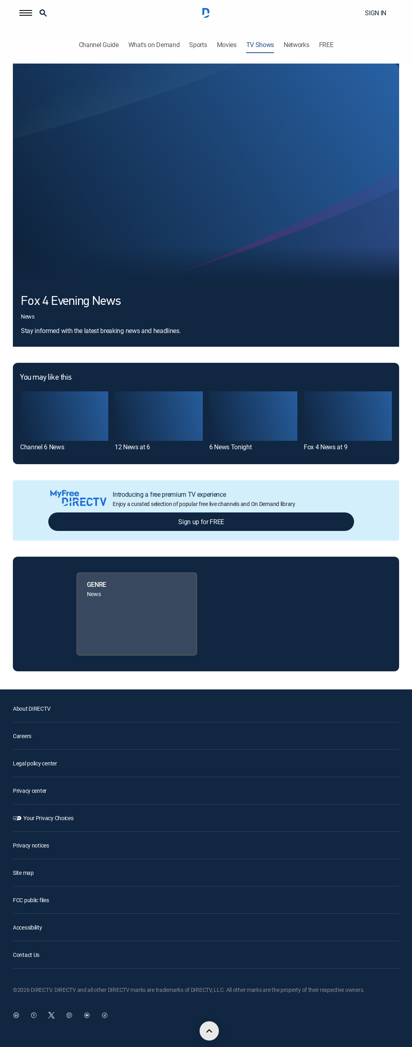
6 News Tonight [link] (230, 446)
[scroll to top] (209, 1031)
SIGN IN (375, 12)
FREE (326, 45)
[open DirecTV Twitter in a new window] (51, 1015)
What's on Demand (154, 45)
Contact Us (26, 955)
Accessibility (27, 927)
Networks (296, 45)
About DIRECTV (31, 708)
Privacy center (30, 790)
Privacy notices (31, 845)
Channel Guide (99, 45)
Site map (23, 872)
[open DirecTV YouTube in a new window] (87, 1015)
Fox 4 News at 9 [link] (325, 446)
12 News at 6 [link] (132, 446)
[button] (25, 12)
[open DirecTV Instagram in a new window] (69, 1015)
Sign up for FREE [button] (201, 521)
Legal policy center (35, 763)
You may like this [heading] (45, 378)
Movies (227, 45)
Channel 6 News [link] (42, 446)
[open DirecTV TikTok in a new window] (104, 1015)
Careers (22, 736)
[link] (64, 416)
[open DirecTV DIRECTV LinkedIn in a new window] (16, 1015)
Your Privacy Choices (48, 818)
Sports (198, 45)
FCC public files (31, 900)
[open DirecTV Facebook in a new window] (34, 1015)
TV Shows (260, 45)
